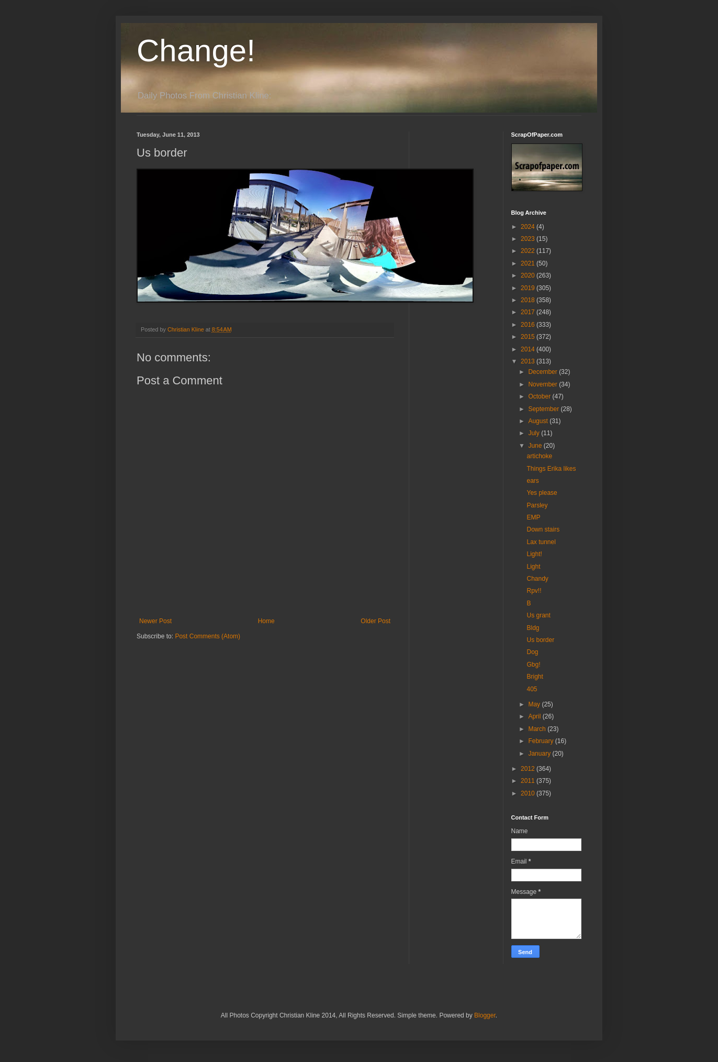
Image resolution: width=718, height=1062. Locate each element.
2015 (528, 336)
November (543, 384)
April (535, 716)
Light (533, 566)
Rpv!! (533, 590)
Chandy (537, 578)
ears (532, 480)
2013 (528, 361)
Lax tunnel (540, 542)
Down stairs (542, 529)
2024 (528, 226)
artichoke (539, 456)
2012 (528, 768)
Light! (534, 554)
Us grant (538, 615)
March (537, 729)
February (541, 741)
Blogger (485, 1015)
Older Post (375, 621)
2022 (528, 251)
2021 (528, 263)
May (535, 704)
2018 (528, 300)
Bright (534, 676)
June (535, 445)
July (534, 433)
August (538, 421)
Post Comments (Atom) (207, 636)
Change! (196, 50)
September (544, 409)
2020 (528, 275)
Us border (540, 640)
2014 (528, 349)
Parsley (536, 505)
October (540, 396)
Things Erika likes (551, 468)
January (540, 753)
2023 (528, 238)
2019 (528, 288)
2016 (528, 324)
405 (531, 689)
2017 (528, 312)
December (543, 371)
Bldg (532, 628)
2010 (528, 793)
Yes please (541, 492)
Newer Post (155, 621)
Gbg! (533, 664)
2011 (528, 780)
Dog (532, 652)
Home (266, 621)
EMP (533, 517)
